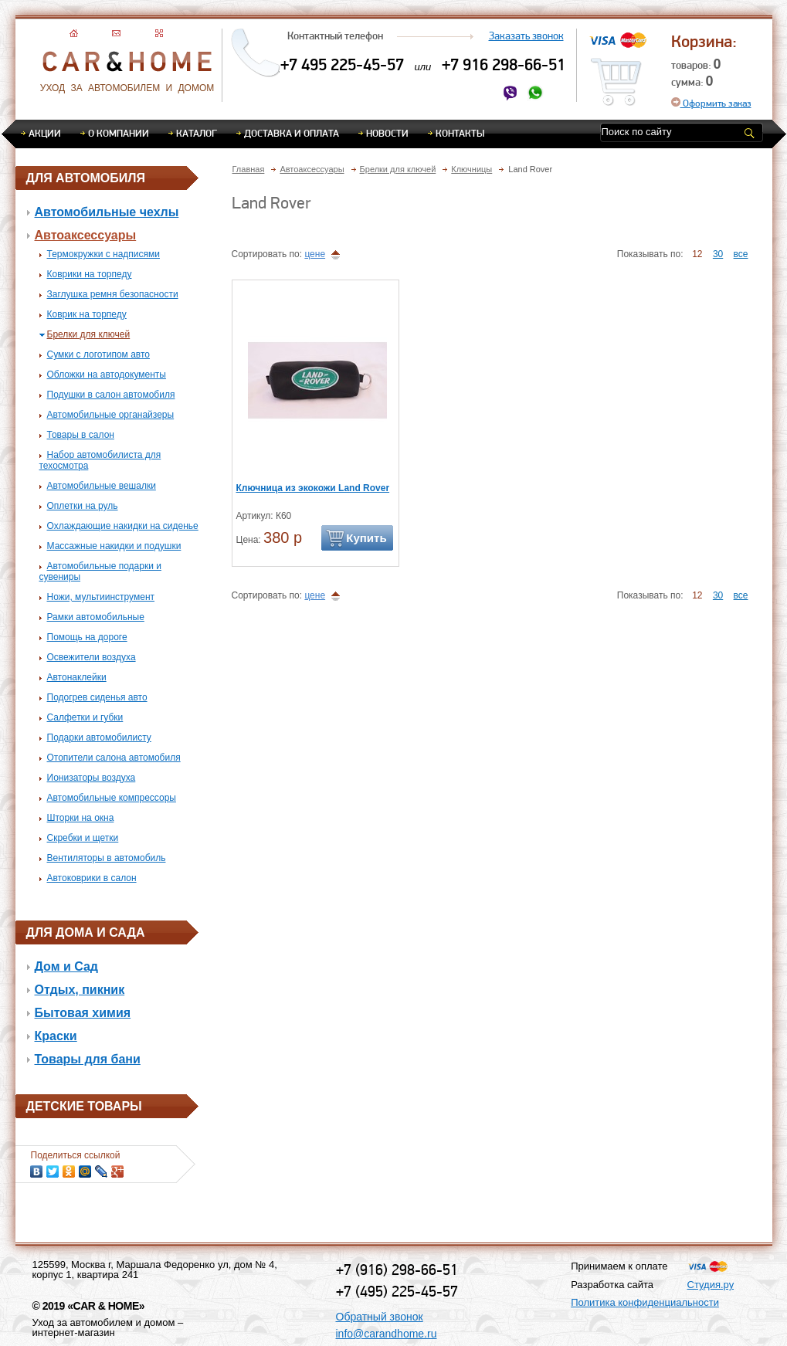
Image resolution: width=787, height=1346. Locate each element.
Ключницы (471, 169)
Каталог (196, 133)
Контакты (460, 133)
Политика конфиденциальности (645, 1302)
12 (697, 254)
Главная (248, 169)
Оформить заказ (711, 103)
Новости (387, 133)
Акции (45, 133)
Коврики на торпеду (89, 274)
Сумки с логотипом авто (99, 354)
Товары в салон (80, 434)
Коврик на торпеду (87, 314)
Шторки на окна (80, 817)
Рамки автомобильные (95, 617)
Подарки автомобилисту (99, 737)
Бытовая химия (83, 1012)
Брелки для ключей (89, 334)
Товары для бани (88, 1059)
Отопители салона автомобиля (114, 757)
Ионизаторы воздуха (91, 777)
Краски (56, 1036)
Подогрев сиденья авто (97, 697)
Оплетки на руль (82, 505)
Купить (366, 537)
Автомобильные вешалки (101, 485)
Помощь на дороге (87, 637)
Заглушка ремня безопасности (112, 294)
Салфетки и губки (85, 717)
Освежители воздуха (91, 657)
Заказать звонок (526, 35)
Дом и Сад (67, 966)
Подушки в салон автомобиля (111, 394)
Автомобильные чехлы (107, 212)
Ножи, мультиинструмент (101, 597)
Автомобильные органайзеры (111, 414)
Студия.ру (710, 1284)
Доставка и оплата (291, 133)
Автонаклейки (77, 677)
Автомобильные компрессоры (111, 797)
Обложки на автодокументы (106, 374)
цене (314, 254)
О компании (118, 133)
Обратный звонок (379, 1316)
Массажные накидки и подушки (114, 546)
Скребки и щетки (83, 837)
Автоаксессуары (86, 235)
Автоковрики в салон (92, 878)
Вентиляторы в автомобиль (106, 858)
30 (718, 254)
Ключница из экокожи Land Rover (313, 488)
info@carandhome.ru (386, 1333)
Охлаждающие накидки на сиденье (122, 525)
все (741, 254)
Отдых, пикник (80, 989)
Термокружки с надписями (103, 254)
